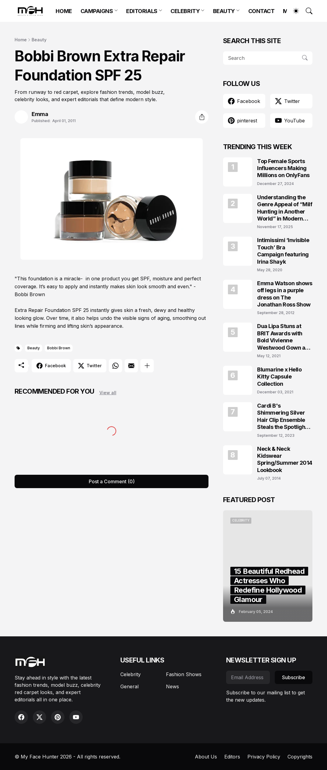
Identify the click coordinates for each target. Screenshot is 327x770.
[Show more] (147, 365)
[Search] (306, 11)
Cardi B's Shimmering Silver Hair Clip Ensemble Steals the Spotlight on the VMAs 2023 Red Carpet (282, 416)
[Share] (201, 117)
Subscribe (293, 677)
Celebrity (130, 674)
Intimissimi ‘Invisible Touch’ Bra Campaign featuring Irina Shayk (283, 251)
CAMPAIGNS (97, 11)
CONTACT (261, 11)
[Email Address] (248, 677)
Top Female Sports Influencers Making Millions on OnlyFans (283, 168)
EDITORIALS (141, 11)
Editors (232, 757)
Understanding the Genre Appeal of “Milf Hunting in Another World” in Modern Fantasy (284, 208)
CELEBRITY (185, 11)
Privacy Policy (263, 757)
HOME (64, 11)
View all (107, 392)
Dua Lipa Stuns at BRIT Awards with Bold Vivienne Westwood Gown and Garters (284, 337)
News (172, 686)
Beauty (39, 39)
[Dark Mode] (293, 11)
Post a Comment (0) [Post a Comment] (112, 481)
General (129, 686)
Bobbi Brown (58, 348)
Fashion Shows (183, 674)
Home (21, 39)
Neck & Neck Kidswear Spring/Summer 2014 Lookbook (284, 459)
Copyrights (299, 757)
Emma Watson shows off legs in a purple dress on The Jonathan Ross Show (284, 294)
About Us (206, 757)
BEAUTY (224, 11)
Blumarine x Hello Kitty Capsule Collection (279, 376)
